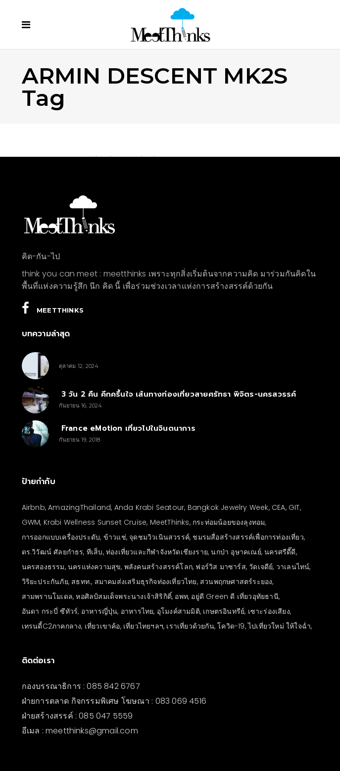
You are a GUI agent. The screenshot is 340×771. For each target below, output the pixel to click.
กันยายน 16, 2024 (80, 405)
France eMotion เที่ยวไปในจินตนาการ (127, 428)
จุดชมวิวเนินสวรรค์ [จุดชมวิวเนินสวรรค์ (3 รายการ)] (159, 537)
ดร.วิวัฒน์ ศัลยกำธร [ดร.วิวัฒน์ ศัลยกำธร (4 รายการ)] (53, 552)
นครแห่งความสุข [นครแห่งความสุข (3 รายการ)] (94, 567)
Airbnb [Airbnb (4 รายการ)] (33, 507)
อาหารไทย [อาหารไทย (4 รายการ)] (137, 611)
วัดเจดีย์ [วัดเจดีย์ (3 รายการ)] (261, 567)
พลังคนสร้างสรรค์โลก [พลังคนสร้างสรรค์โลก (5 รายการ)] (158, 567)
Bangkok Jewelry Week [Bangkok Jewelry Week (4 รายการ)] (228, 507)
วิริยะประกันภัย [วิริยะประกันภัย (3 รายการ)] (45, 582)
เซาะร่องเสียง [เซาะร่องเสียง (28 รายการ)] (269, 611)
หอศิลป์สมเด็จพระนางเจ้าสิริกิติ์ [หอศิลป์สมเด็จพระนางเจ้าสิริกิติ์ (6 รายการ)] (124, 596)
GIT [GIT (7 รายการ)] (294, 507)
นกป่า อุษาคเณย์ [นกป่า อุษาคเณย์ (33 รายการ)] (236, 552)
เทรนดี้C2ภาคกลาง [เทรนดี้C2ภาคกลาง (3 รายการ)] (52, 626)
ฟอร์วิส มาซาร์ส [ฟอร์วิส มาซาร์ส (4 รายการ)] (220, 567)
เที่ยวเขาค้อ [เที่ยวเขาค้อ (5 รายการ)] (102, 626)
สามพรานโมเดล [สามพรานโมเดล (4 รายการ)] (47, 596)
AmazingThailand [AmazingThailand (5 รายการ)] (79, 507)
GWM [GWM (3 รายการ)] (31, 522)
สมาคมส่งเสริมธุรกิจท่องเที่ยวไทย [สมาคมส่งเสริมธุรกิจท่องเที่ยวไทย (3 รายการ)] (146, 582)
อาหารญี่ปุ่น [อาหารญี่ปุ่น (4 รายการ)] (99, 611)
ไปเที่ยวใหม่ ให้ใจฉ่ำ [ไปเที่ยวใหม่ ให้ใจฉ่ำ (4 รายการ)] (279, 626)
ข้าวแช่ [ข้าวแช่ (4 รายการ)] (114, 537)
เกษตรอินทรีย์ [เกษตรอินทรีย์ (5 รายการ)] (223, 611)
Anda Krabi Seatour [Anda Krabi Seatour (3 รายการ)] (149, 507)
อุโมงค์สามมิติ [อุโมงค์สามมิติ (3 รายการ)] (178, 611)
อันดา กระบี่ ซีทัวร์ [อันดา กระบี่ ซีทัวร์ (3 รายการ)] (50, 611)
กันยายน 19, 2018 (79, 439)
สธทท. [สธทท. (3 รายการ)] (81, 582)
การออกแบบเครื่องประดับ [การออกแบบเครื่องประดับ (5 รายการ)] (61, 537)
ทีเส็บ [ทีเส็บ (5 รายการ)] (95, 552)
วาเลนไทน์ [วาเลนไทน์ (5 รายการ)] (293, 567)
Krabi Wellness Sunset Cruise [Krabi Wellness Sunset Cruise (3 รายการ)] (95, 522)
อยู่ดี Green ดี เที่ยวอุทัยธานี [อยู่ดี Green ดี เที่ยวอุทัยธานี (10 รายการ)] (234, 596)
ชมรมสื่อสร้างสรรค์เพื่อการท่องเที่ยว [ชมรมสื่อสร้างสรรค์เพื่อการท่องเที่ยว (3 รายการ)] (248, 537)
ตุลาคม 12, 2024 (79, 366)
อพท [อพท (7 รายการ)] (181, 596)
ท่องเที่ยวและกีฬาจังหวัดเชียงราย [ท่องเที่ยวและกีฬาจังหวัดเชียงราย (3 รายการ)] (157, 552)
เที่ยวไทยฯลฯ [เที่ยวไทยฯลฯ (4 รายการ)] (143, 626)
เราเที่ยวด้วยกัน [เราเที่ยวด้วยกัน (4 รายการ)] (190, 626)
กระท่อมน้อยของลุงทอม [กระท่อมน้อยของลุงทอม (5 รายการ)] (229, 522)
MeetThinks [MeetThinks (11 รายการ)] (170, 522)
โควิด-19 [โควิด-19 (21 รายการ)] (230, 626)
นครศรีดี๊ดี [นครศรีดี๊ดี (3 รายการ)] (279, 552)
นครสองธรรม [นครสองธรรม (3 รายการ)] (43, 567)
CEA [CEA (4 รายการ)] (279, 507)
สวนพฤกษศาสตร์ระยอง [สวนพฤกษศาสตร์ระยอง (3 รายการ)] (236, 582)
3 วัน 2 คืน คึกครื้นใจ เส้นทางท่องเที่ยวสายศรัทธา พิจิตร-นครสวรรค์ (177, 394)
